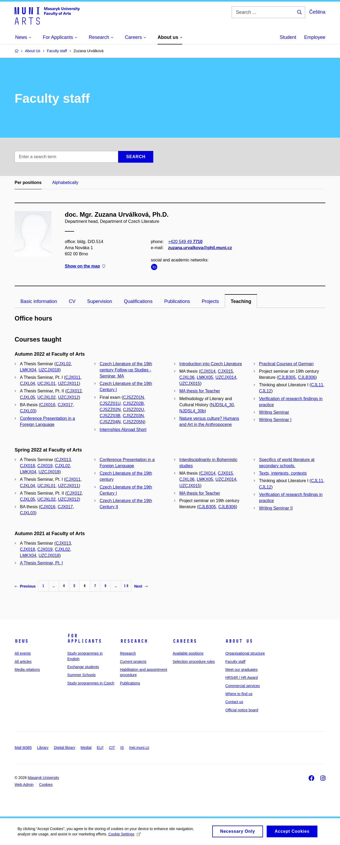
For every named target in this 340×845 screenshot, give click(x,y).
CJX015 (225, 371)
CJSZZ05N (133, 422)
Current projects (133, 661)
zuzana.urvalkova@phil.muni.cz (200, 247)
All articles (23, 661)
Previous (25, 586)
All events (23, 653)
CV (72, 301)
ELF (100, 747)
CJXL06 (186, 377)
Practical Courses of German (286, 364)
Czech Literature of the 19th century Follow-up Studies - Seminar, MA (126, 370)
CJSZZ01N (133, 397)
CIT (112, 747)
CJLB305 (287, 377)
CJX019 (45, 465)
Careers (185, 641)
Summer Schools (81, 675)
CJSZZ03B (110, 415)
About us (239, 641)
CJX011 (72, 377)
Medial (85, 747)
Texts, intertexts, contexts (283, 473)
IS (122, 747)
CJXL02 (63, 364)
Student (288, 37)
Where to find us (238, 694)
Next (140, 586)
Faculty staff (235, 661)
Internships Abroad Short (123, 429)
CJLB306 (307, 377)
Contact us (234, 702)
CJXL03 (27, 411)
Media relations (27, 669)
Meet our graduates (241, 669)
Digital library (64, 747)
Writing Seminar (274, 412)
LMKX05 (205, 377)
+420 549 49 (185, 241)
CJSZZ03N (133, 415)
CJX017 (65, 405)
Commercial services (242, 686)
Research (134, 641)
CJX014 (207, 371)
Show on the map (85, 266)
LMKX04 (28, 370)
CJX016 (47, 405)
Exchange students (83, 667)
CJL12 (265, 391)
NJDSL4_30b (192, 411)
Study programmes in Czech (90, 683)
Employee (314, 37)
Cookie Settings (125, 836)
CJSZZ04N (110, 422)
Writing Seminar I (275, 419)
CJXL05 (27, 397)
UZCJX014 (225, 377)
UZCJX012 (68, 397)
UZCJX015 (189, 383)
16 (126, 586)
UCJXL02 (46, 397)
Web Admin (24, 784)
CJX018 (27, 465)
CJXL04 (27, 383)
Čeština (317, 12)
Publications (177, 301)
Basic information (38, 301)
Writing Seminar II (276, 508)
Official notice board (241, 710)
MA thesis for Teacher (199, 391)
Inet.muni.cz (139, 747)
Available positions (188, 653)
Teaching (241, 301)
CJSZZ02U (133, 409)
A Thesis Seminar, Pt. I (41, 563)
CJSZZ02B (133, 403)
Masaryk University (43, 778)
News (21, 641)
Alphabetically (65, 182)
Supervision (99, 301)
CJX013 (63, 459)
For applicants (84, 638)
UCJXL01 (46, 383)
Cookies (46, 784)
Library (43, 747)
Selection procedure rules (194, 661)
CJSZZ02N (110, 409)
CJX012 (74, 391)
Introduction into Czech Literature (210, 364)
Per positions (28, 182)
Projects (210, 301)
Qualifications (138, 301)
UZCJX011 (68, 383)
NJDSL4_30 (222, 405)
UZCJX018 (49, 370)
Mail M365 (23, 747)
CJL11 (317, 385)
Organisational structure (245, 653)
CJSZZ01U (110, 403)
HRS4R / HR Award (241, 677)
